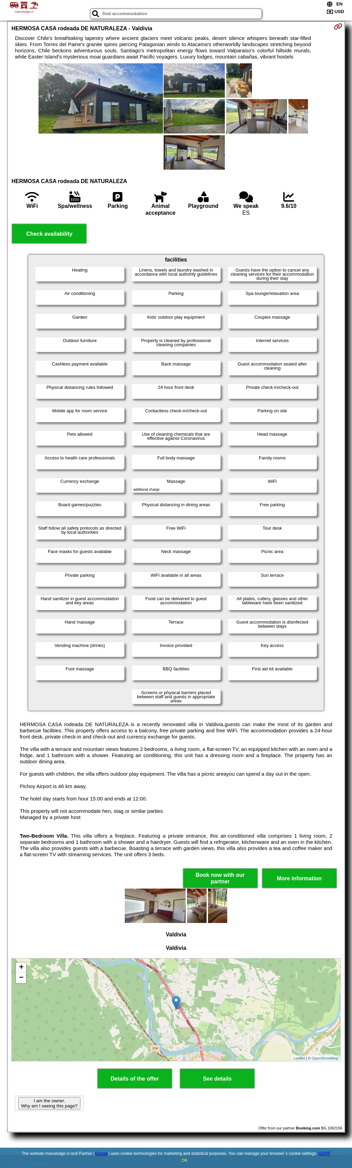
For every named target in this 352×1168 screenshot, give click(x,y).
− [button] (21, 978)
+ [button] (21, 968)
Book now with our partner (220, 878)
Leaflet (299, 1058)
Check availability (49, 234)
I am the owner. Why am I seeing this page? (49, 1103)
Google (101, 1153)
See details (217, 1079)
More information (299, 878)
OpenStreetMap (325, 1058)
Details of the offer (135, 1079)
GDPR (324, 1153)
